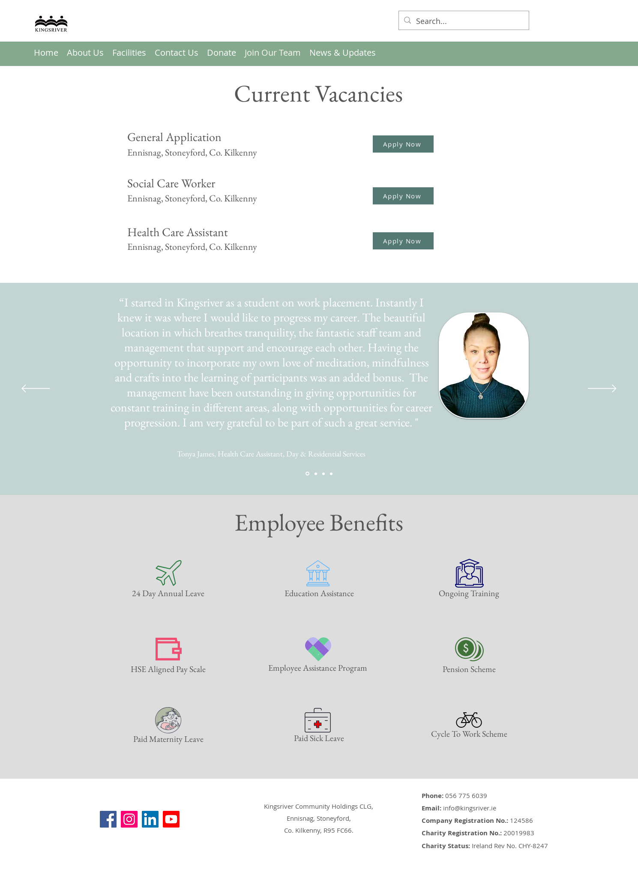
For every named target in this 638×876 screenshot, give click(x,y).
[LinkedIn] (150, 819)
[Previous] (35, 389)
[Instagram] (129, 819)
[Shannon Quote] (331, 473)
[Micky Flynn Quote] (316, 473)
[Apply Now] (403, 144)
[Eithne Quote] (323, 473)
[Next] (602, 389)
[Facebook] (108, 819)
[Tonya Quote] (307, 474)
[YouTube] (171, 819)
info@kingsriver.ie (469, 808)
